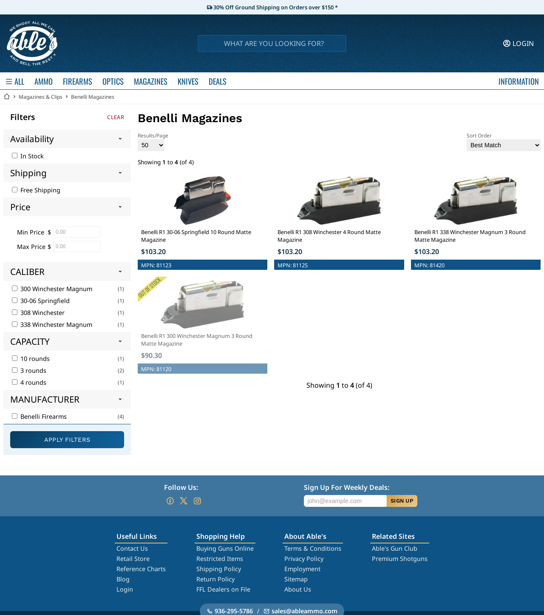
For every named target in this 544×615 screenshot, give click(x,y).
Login (124, 589)
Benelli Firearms (39, 416)
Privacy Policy (303, 559)
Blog (123, 579)
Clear (115, 117)
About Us (297, 589)
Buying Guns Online (225, 548)
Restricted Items (219, 559)
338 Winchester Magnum (52, 324)
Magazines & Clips (40, 96)
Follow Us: (181, 487)
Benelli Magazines (92, 96)
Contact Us (132, 548)
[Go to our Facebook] (170, 501)
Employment (302, 569)
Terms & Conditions (312, 548)
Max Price (31, 247)
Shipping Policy (218, 569)
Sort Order (504, 141)
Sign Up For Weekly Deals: (346, 487)
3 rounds (29, 370)
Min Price (30, 232)
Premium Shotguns (400, 559)
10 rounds (31, 359)
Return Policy (215, 579)
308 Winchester (38, 313)
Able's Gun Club (394, 548)
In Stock (28, 156)
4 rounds (29, 382)
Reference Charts (141, 569)
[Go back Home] (6, 96)
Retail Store (133, 559)
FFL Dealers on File (223, 589)
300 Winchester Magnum (52, 289)
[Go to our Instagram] (197, 501)
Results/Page (153, 141)
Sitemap (296, 579)
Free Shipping (36, 190)
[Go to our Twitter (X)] (184, 501)
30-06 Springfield (41, 301)
